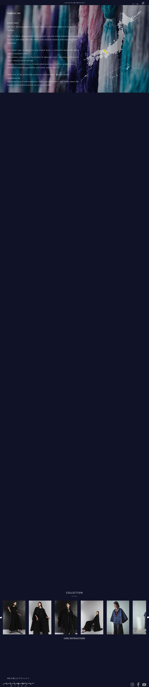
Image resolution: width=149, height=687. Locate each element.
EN (138, 4)
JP (133, 4)
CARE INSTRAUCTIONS (74, 638)
